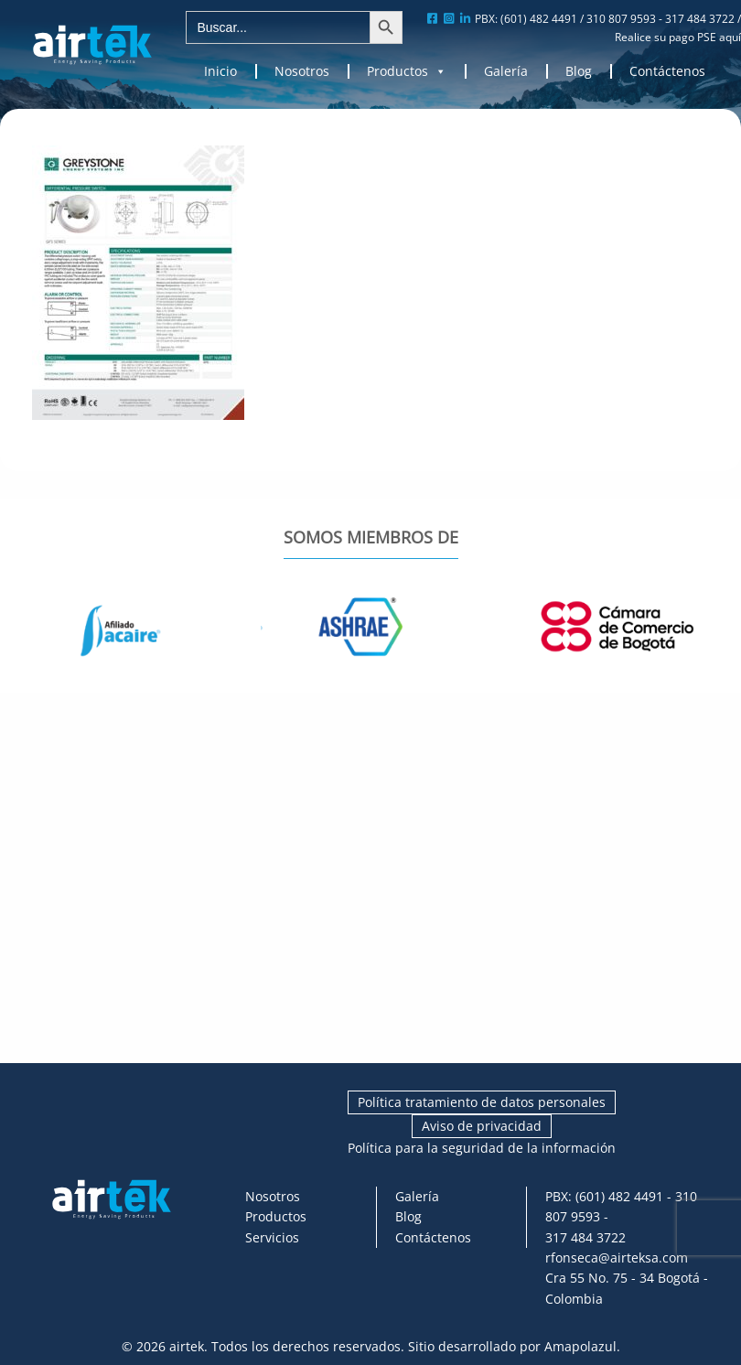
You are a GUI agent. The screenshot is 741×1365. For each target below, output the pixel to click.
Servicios (272, 1237)
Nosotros (301, 71)
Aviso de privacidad (482, 1125)
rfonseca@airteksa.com (616, 1257)
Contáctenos (667, 71)
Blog (578, 71)
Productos (406, 71)
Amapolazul (580, 1346)
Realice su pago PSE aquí (678, 37)
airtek (186, 1346)
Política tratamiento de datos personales (482, 1102)
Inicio (220, 71)
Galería (506, 71)
